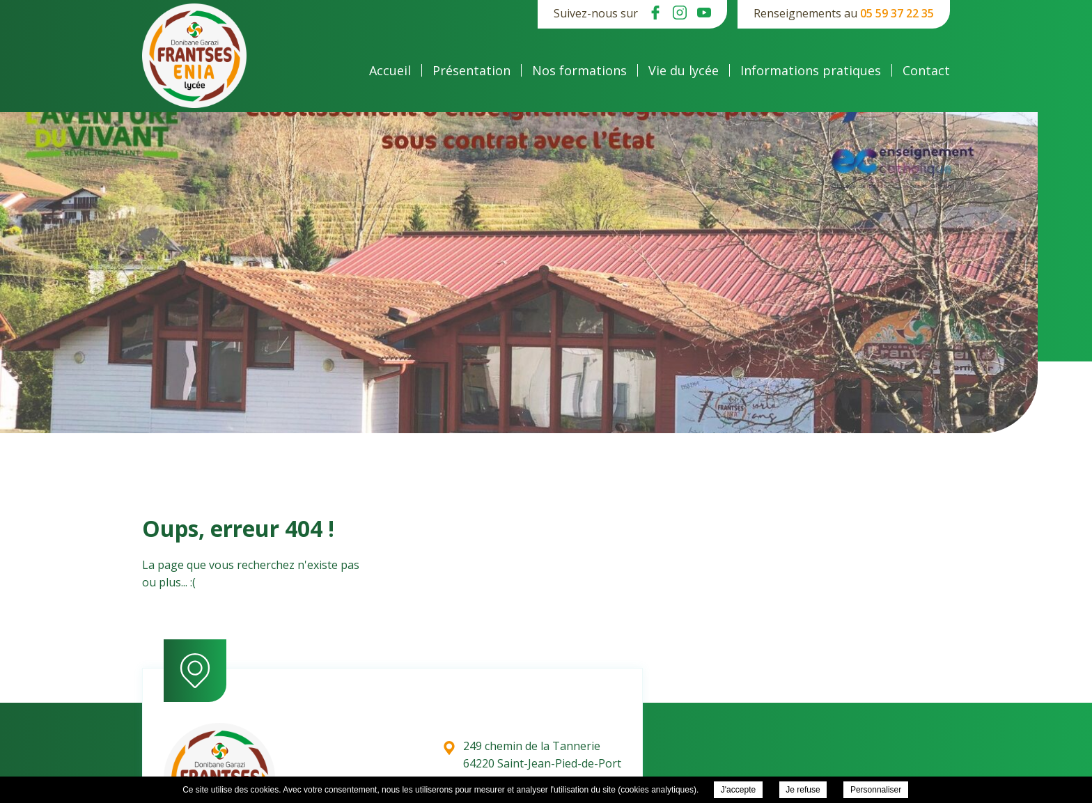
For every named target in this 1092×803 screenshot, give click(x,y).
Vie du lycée (683, 70)
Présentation (471, 70)
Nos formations (579, 70)
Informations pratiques (810, 70)
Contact (926, 70)
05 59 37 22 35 (897, 13)
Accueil (390, 70)
